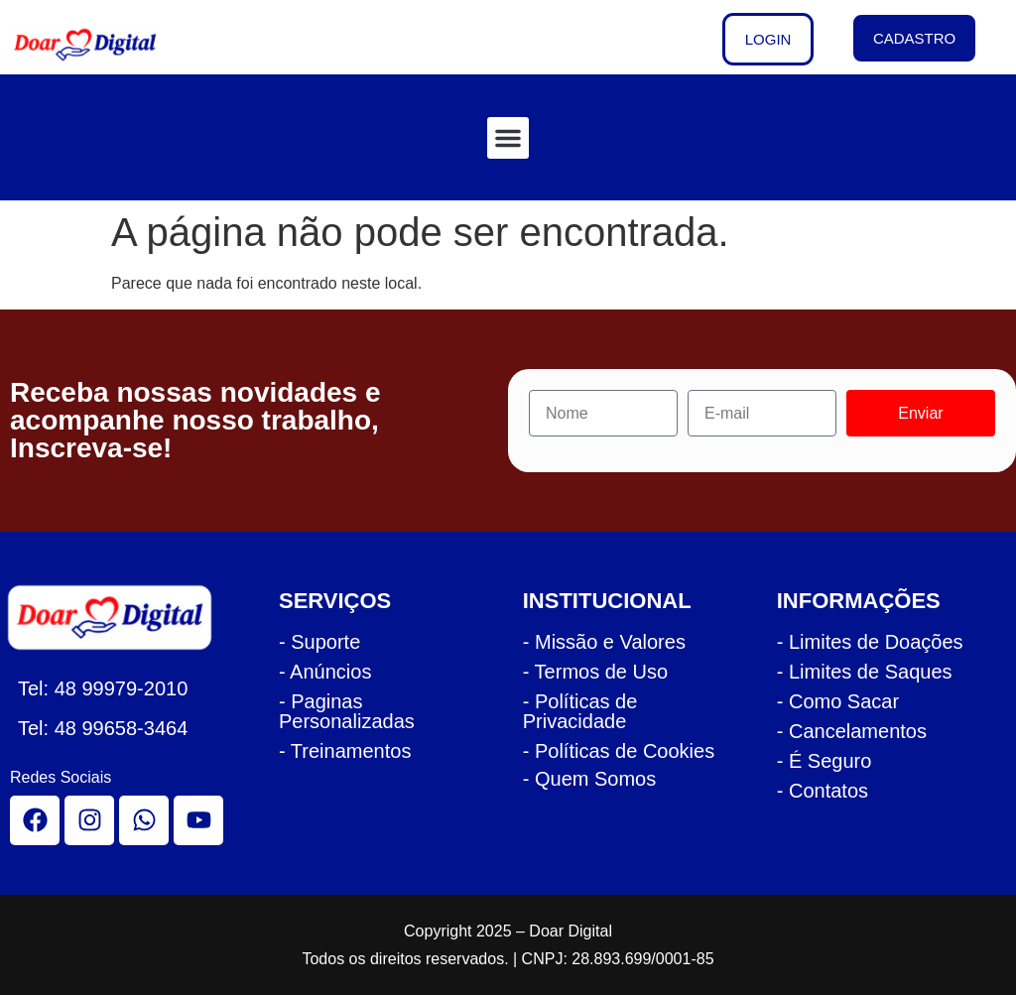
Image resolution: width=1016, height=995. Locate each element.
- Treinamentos (345, 751)
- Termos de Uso (595, 672)
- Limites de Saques (864, 672)
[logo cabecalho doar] (98, 44)
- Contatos (822, 791)
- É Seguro (824, 761)
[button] (508, 138)
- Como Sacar (838, 701)
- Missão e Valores (604, 642)
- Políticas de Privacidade (580, 711)
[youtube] (198, 820)
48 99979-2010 (122, 688)
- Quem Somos (589, 779)
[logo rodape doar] (120, 617)
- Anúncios (325, 672)
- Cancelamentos (852, 731)
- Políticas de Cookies (618, 751)
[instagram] (89, 820)
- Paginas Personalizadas (347, 711)
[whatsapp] (144, 820)
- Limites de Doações (870, 642)
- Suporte (319, 642)
